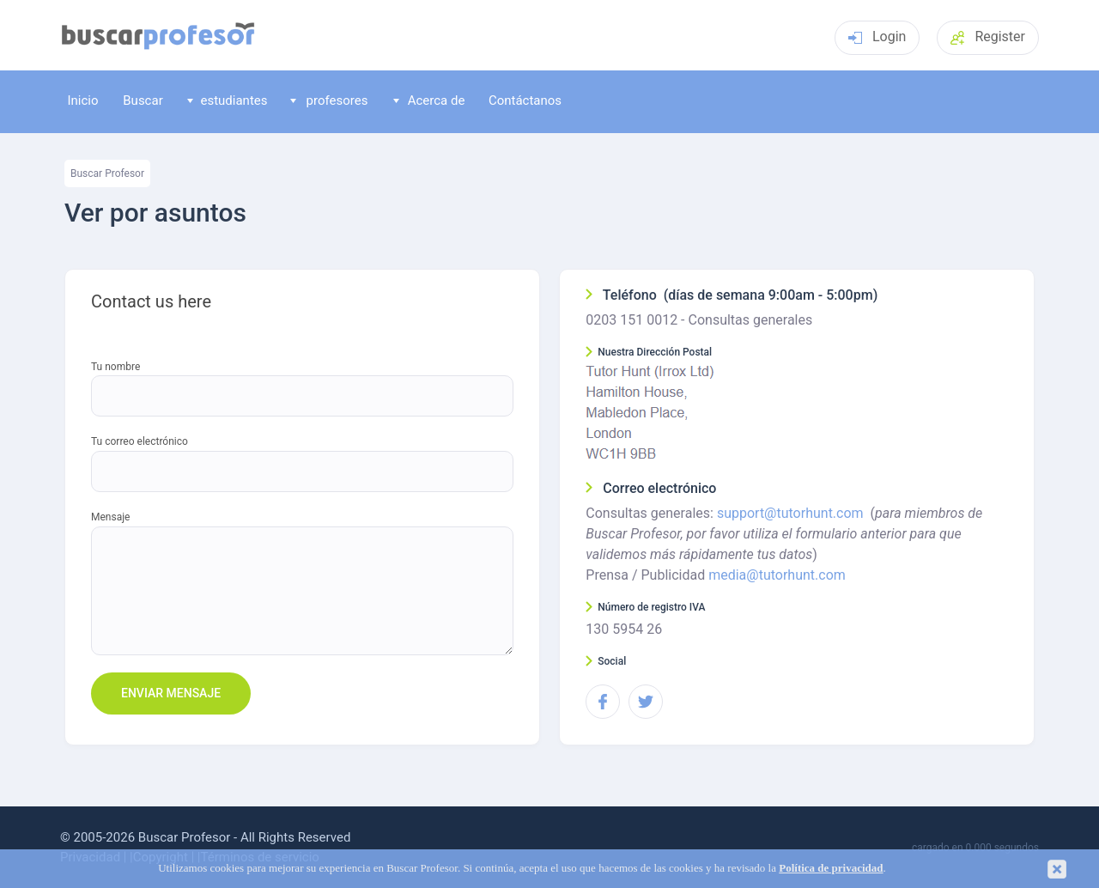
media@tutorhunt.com (777, 575)
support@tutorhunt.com (790, 513)
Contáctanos (525, 100)
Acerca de (429, 100)
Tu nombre (115, 367)
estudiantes (227, 100)
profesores (329, 100)
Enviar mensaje (171, 693)
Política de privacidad (831, 868)
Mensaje (110, 517)
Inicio (82, 100)
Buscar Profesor (107, 173)
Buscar (142, 100)
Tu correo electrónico (139, 441)
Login (877, 36)
